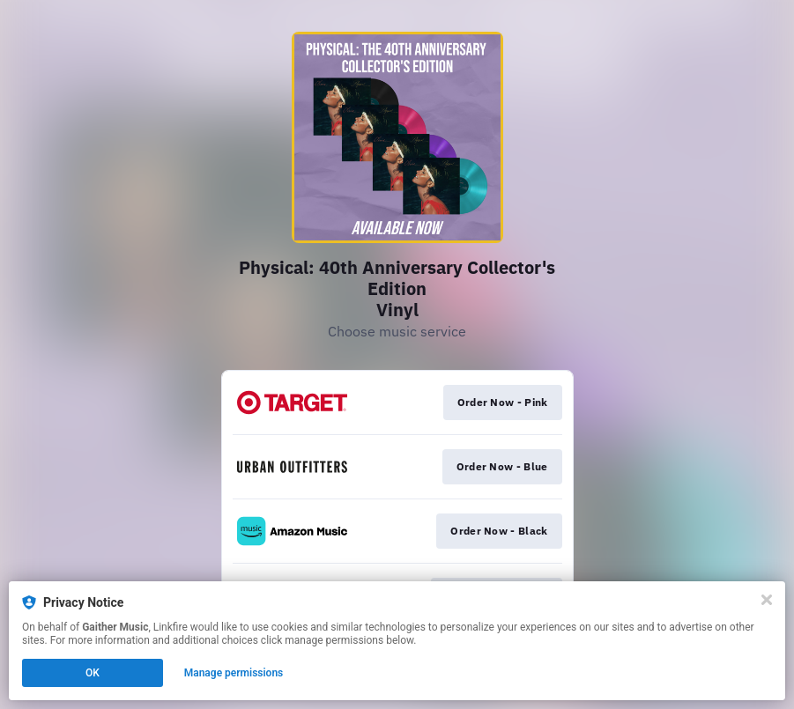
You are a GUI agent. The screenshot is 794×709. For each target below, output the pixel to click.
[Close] (767, 600)
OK (92, 673)
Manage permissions (234, 673)
